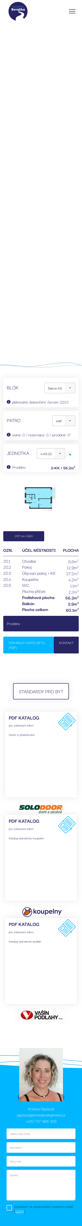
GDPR (19, 1211)
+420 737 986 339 (41, 1121)
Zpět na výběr (24, 536)
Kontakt (66, 642)
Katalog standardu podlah (25, 941)
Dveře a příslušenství (21, 734)
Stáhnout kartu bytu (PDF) (27, 645)
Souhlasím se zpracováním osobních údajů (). (43, 1209)
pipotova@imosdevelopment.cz (41, 1115)
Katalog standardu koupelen (26, 838)
